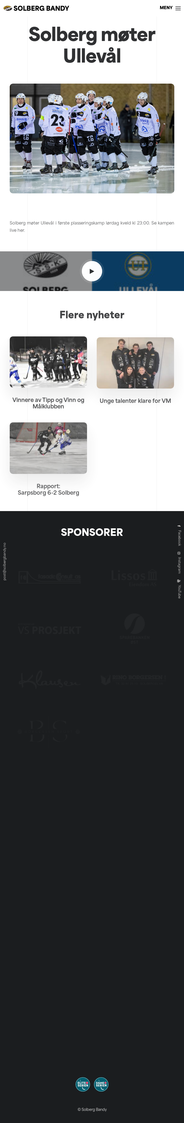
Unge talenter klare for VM (135, 420)
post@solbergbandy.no (4, 561)
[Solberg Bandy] (36, 8)
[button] (170, 8)
